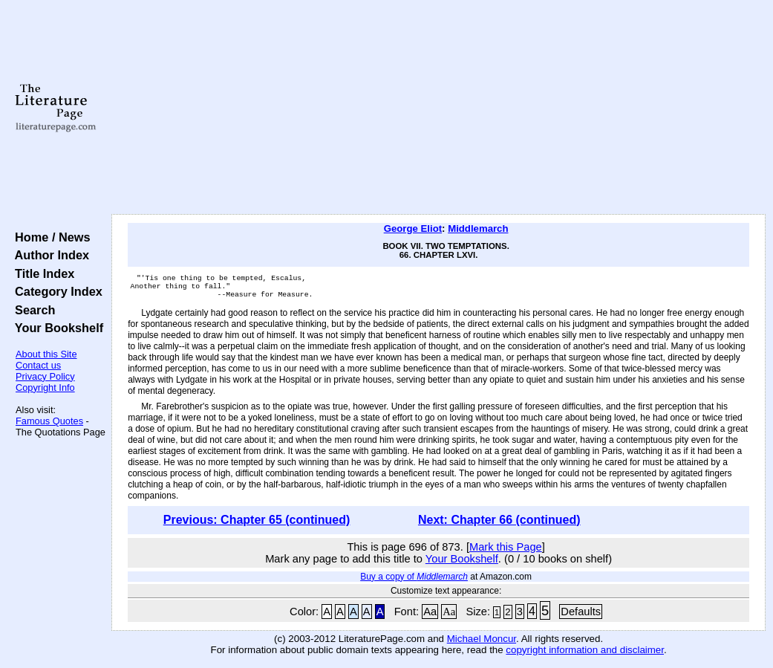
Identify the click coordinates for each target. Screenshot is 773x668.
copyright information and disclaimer (585, 654)
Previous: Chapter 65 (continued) (256, 524)
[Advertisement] (438, 108)
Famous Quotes (49, 421)
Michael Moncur (481, 643)
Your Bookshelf (55, 327)
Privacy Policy (45, 376)
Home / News (49, 237)
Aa (430, 616)
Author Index (48, 255)
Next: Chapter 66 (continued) (499, 524)
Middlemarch (478, 228)
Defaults (581, 616)
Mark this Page (505, 551)
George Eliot (413, 228)
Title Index (41, 273)
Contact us (38, 365)
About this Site (46, 354)
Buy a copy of (414, 581)
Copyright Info (45, 387)
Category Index (55, 291)
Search (31, 310)
